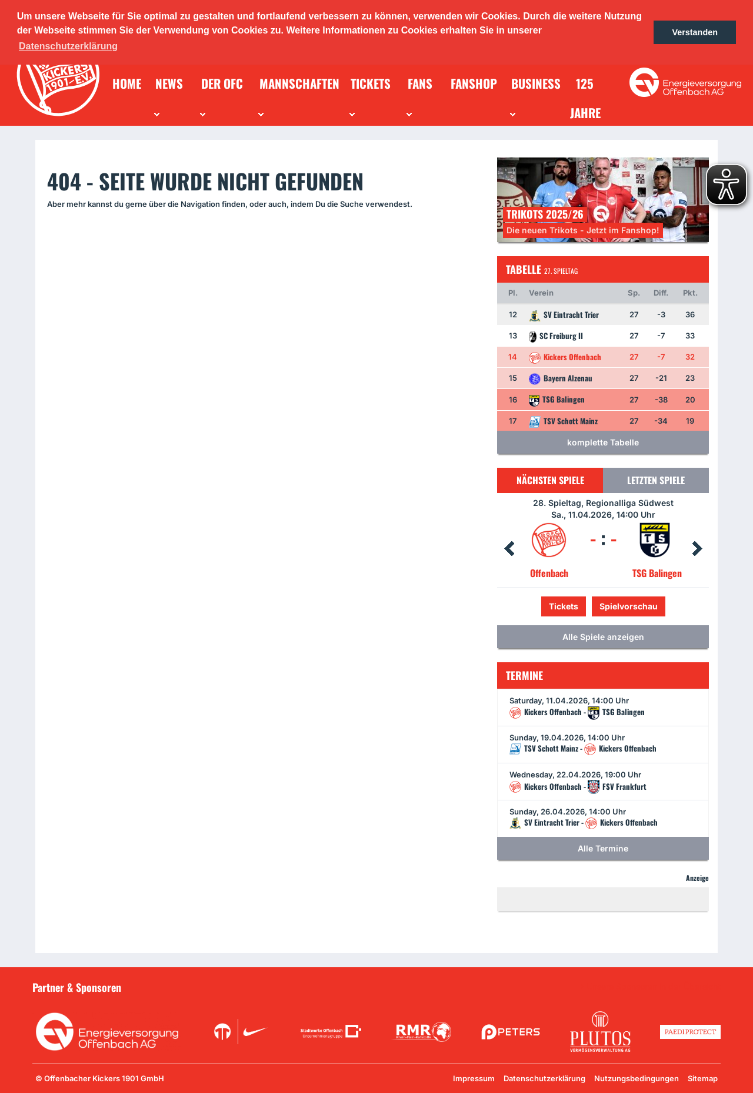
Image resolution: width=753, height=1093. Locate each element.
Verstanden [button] (695, 32)
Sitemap (703, 1078)
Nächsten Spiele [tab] (550, 480)
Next (697, 549)
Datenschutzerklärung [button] (68, 46)
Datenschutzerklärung (544, 1078)
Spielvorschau (628, 606)
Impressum (474, 1078)
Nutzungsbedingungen (636, 1078)
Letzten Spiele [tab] (656, 480)
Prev (509, 549)
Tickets (563, 606)
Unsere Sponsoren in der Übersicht (654, 986)
